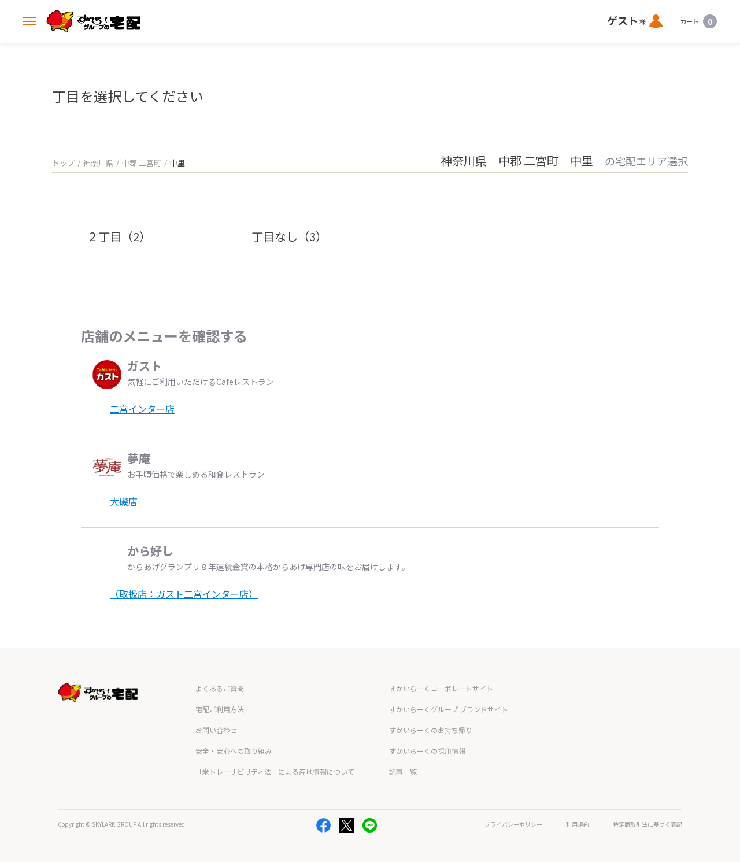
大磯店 (124, 501)
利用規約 (577, 824)
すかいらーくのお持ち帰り (430, 730)
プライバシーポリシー (513, 824)
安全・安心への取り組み (233, 751)
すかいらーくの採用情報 (427, 751)
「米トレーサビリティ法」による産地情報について (274, 771)
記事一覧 (403, 771)
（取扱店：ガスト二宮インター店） (184, 594)
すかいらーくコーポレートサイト (441, 688)
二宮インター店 (142, 409)
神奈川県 (98, 163)
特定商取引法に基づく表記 (647, 824)
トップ (63, 163)
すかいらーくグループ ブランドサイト (448, 709)
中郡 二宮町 (141, 163)
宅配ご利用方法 (219, 709)
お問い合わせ (216, 730)
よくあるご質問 (219, 688)
